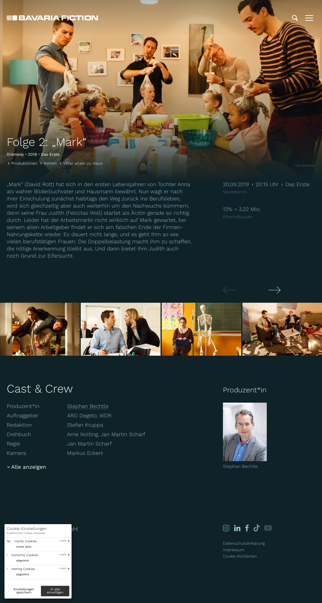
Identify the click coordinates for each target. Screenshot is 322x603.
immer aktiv (24, 546)
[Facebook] (246, 528)
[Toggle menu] (309, 18)
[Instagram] (226, 528)
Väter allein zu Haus (82, 163)
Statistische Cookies (22, 555)
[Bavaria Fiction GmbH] (52, 17)
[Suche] (295, 18)
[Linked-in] (237, 528)
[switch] (19, 546)
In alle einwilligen (55, 590)
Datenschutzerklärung (244, 543)
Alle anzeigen (28, 467)
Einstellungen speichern (23, 590)
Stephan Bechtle (87, 406)
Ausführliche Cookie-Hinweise (26, 533)
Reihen (50, 163)
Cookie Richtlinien (240, 556)
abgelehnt (22, 560)
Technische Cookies (22, 541)
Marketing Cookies (21, 569)
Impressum (233, 549)
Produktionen (24, 163)
